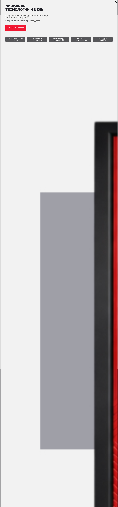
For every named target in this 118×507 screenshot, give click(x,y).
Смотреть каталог (16, 28)
